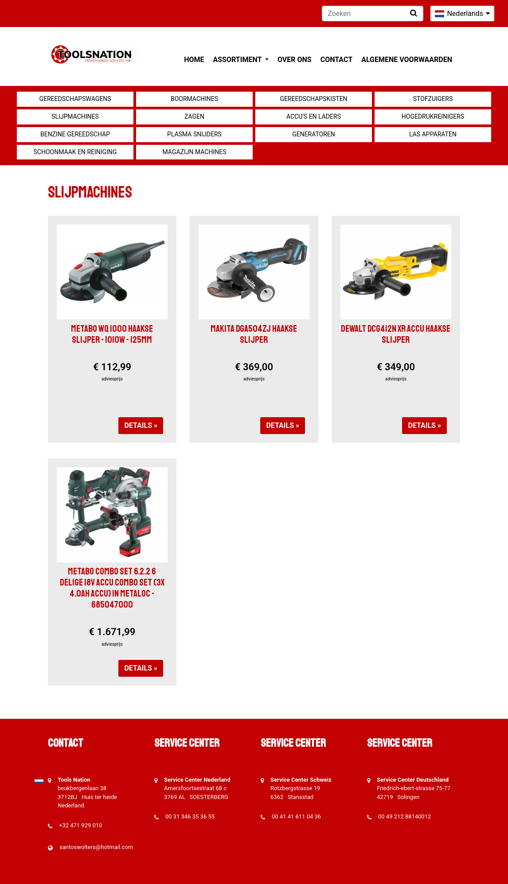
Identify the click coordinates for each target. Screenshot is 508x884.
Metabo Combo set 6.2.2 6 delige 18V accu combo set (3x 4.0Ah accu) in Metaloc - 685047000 (112, 588)
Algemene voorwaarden (406, 59)
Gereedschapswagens (75, 98)
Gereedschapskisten (313, 98)
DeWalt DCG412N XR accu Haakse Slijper (395, 334)
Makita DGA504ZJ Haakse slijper (254, 334)
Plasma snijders (194, 134)
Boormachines (194, 98)
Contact (336, 59)
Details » (140, 425)
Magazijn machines (194, 151)
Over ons (294, 59)
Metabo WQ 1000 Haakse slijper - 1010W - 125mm (112, 334)
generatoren (313, 134)
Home (194, 59)
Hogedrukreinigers (433, 116)
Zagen (194, 116)
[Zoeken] (372, 13)
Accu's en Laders (313, 116)
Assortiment (238, 59)
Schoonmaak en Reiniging (75, 151)
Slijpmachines (75, 116)
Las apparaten (433, 134)
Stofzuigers (433, 98)
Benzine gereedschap (75, 134)
